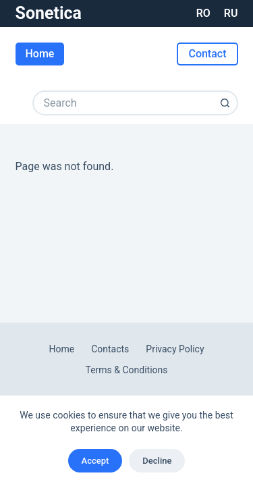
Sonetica (49, 13)
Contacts (110, 349)
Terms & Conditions (126, 369)
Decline (156, 461)
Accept (95, 461)
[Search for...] (122, 102)
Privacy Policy (175, 349)
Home (40, 53)
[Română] (203, 13)
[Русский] (231, 13)
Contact (207, 53)
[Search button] (225, 102)
